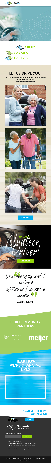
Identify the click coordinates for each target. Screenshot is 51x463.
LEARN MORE (25, 217)
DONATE (29, 419)
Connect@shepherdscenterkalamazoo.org (23, 445)
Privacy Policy (27, 458)
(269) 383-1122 (17, 441)
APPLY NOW (25, 261)
